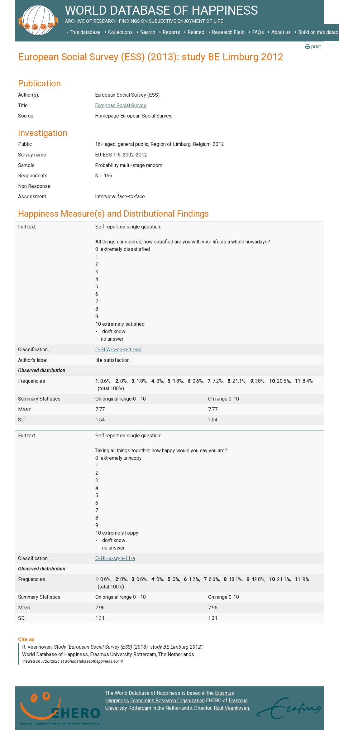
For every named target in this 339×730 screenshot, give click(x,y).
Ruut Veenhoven (231, 708)
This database (85, 32)
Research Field (228, 32)
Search (147, 32)
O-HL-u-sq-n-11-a (115, 558)
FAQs (258, 32)
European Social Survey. (121, 105)
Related (196, 32)
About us (281, 32)
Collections (120, 32)
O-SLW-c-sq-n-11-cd (118, 350)
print (313, 47)
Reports (171, 32)
